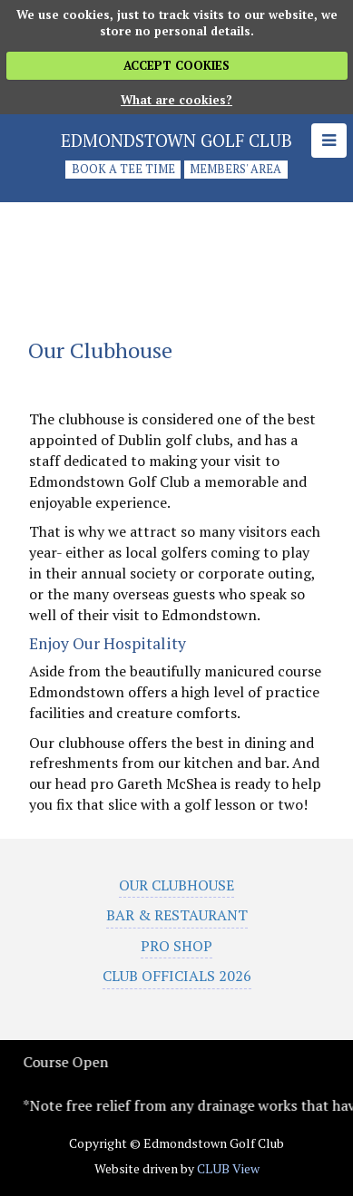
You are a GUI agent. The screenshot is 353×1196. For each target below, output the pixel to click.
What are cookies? (176, 100)
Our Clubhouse (176, 885)
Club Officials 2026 (177, 976)
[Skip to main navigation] (329, 140)
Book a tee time (123, 170)
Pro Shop (176, 946)
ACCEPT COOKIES (176, 65)
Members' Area (235, 170)
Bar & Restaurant (177, 915)
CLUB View (228, 1168)
